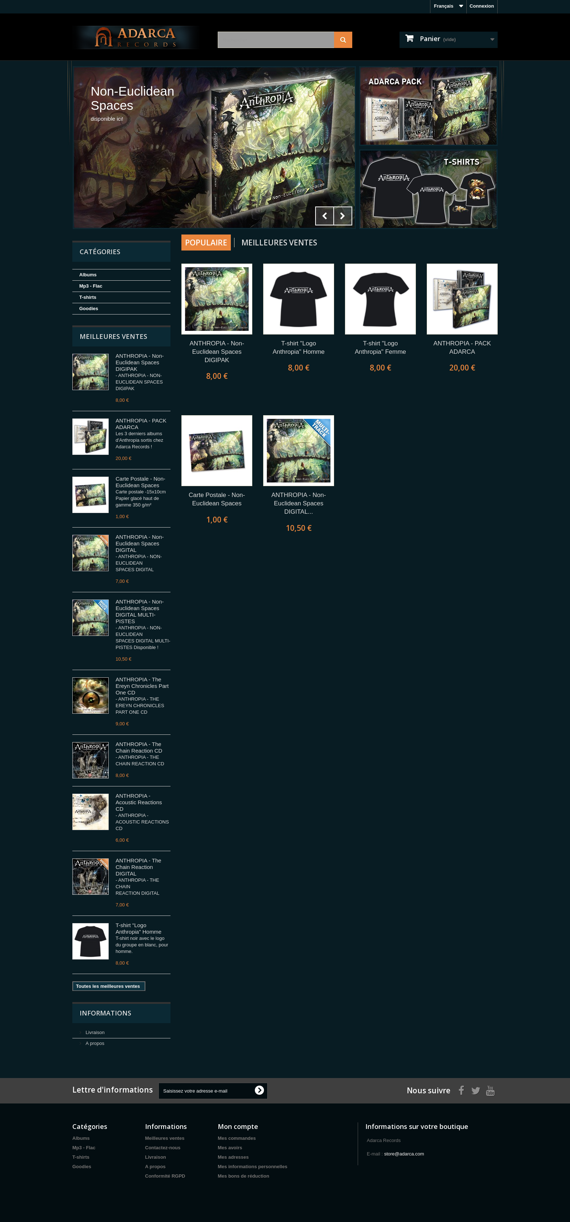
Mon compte (238, 1126)
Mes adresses (233, 1157)
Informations (105, 1013)
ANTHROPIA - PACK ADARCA (462, 347)
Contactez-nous (163, 1147)
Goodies (88, 308)
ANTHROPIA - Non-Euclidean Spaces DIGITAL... (298, 503)
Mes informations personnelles (252, 1166)
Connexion (482, 6)
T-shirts (87, 297)
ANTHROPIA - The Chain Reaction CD (139, 747)
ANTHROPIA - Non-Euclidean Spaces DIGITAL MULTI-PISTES (140, 611)
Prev (324, 216)
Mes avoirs (230, 1147)
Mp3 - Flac (91, 286)
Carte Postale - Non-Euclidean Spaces (140, 482)
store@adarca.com (404, 1154)
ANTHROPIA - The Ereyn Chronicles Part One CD (142, 686)
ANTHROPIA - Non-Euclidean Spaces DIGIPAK (140, 362)
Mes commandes (237, 1138)
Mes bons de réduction (243, 1176)
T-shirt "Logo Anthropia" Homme (138, 928)
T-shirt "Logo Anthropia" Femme (380, 347)
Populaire (206, 242)
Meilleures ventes (113, 336)
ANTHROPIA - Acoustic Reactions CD (139, 802)
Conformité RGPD (165, 1176)
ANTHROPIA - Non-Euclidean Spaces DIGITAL (140, 543)
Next (342, 216)
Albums (88, 274)
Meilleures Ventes (279, 242)
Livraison (94, 1032)
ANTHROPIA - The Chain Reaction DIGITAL (138, 867)
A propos (94, 1043)
